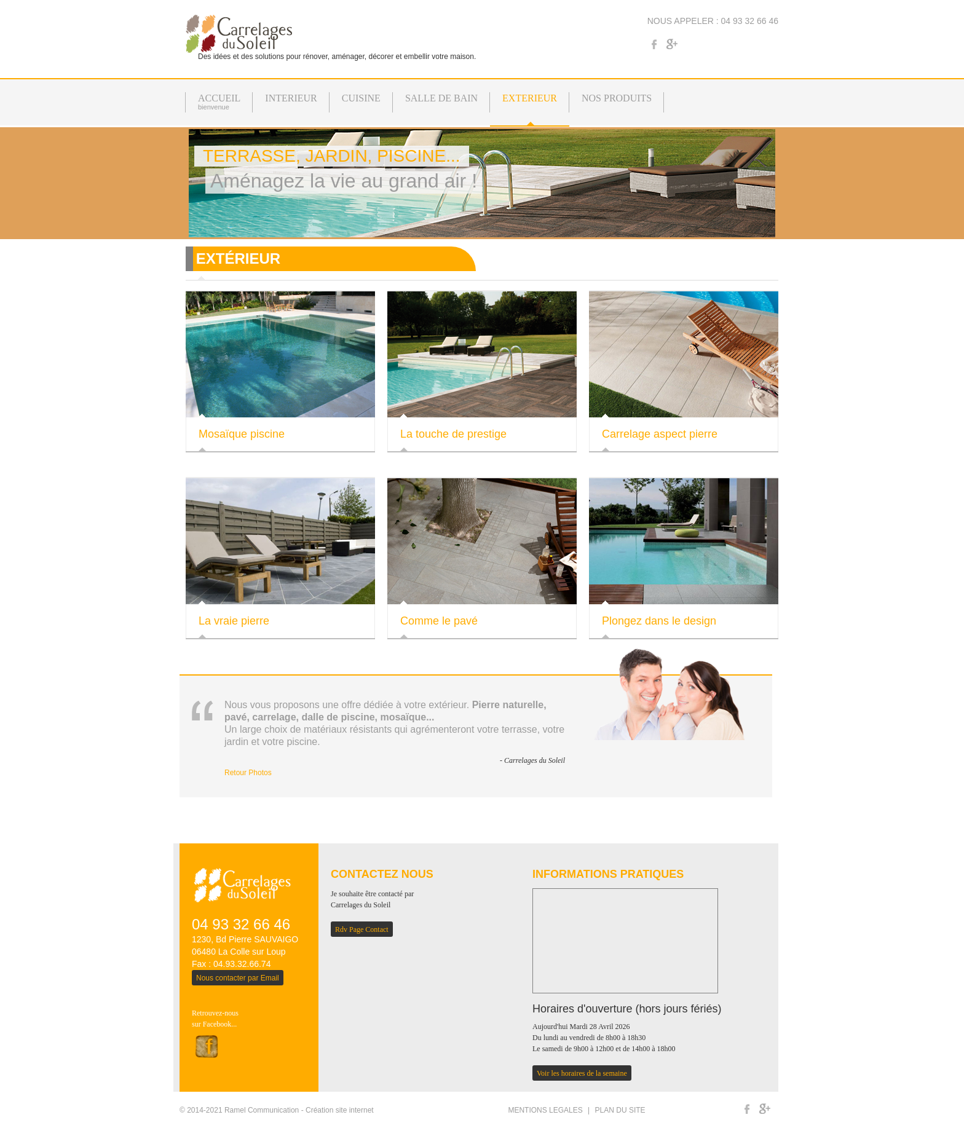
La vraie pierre (234, 621)
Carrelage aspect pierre (659, 434)
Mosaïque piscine (242, 434)
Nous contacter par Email (237, 978)
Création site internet (340, 1110)
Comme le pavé (439, 621)
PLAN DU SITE (620, 1110)
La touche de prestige (453, 434)
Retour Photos (248, 772)
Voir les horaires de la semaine (582, 1073)
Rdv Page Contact (362, 929)
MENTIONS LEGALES (545, 1110)
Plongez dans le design (659, 621)
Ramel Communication (261, 1110)
